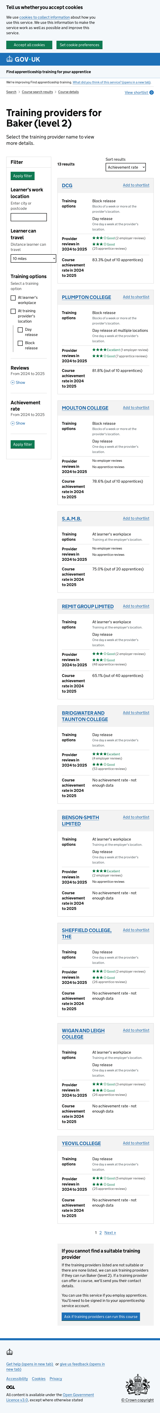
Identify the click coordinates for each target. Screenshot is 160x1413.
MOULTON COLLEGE (85, 408)
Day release (31, 332)
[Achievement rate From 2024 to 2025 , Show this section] (29, 412)
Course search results (37, 92)
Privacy (56, 1378)
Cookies (39, 1378)
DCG (67, 185)
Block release (31, 345)
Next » (110, 1232)
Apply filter (22, 175)
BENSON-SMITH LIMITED (80, 820)
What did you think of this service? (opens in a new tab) (111, 82)
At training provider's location (26, 316)
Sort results (117, 159)
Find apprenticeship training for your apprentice (48, 71)
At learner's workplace (28, 300)
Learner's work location (27, 193)
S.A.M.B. (72, 519)
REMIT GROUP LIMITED (88, 606)
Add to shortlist (136, 185)
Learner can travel (23, 234)
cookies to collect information (44, 17)
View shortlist (139, 92)
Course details (68, 92)
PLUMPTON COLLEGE (86, 297)
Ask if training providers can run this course (101, 1316)
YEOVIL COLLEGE (81, 1143)
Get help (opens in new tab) (30, 1364)
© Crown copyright (137, 1400)
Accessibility (17, 1378)
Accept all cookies (29, 44)
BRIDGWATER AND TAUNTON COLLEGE (85, 716)
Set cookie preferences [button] (79, 44)
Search (11, 92)
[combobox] (29, 217)
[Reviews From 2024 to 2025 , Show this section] (29, 374)
